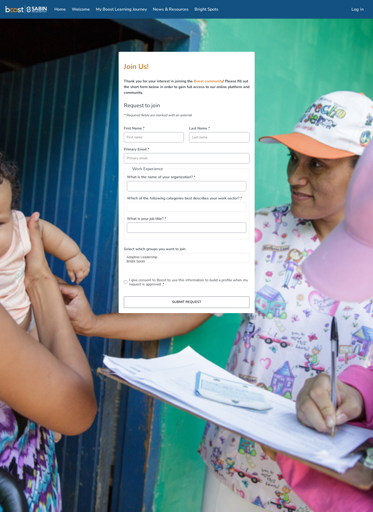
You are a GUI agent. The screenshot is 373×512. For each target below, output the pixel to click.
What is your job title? (146, 218)
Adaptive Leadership (184, 257)
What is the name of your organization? (161, 177)
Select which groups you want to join (154, 249)
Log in (358, 9)
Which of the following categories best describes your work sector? (184, 198)
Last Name (199, 128)
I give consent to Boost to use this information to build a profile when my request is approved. (188, 282)
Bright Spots (184, 261)
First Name (134, 128)
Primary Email (136, 149)
